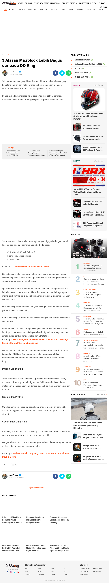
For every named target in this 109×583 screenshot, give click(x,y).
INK (52, 568)
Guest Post (84, 574)
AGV (27, 568)
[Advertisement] (54, 33)
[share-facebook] (55, 73)
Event (36, 3)
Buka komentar (36, 488)
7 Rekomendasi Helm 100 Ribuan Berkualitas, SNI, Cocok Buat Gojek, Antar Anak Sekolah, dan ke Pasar (93, 321)
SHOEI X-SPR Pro (82, 77)
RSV (65, 571)
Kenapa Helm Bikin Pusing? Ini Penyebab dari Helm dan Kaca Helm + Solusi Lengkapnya (94, 447)
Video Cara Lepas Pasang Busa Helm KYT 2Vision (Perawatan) (58, 153)
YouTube (18, 573)
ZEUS (66, 574)
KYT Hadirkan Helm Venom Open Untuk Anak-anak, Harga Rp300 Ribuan (93, 127)
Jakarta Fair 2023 (82, 60)
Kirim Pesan (84, 571)
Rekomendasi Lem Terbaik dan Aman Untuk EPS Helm (13, 153)
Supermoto (91, 9)
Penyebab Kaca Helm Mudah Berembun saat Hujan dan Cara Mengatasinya (92, 458)
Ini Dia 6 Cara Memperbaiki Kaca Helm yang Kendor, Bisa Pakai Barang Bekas (93, 345)
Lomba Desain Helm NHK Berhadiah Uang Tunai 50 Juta (93, 213)
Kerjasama (97, 571)
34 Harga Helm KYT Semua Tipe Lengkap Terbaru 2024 (92, 295)
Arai (39, 568)
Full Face (21, 9)
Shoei (53, 574)
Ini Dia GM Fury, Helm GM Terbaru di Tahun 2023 (92, 149)
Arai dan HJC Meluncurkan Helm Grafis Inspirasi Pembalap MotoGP (88, 116)
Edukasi (28, 3)
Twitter (14, 573)
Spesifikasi (55, 3)
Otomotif (44, 3)
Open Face (32, 9)
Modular (80, 9)
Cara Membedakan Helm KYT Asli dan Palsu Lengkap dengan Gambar (93, 281)
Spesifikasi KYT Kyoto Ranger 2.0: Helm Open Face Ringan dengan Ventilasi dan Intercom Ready (93, 436)
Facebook (7, 573)
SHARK (28, 574)
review (93, 3)
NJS (52, 571)
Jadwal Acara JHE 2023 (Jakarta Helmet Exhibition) (93, 203)
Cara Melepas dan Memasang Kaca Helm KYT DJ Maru (92, 385)
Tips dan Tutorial (70, 3)
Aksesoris (7, 465)
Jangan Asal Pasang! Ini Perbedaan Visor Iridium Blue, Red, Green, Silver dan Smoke (93, 372)
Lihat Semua (98, 85)
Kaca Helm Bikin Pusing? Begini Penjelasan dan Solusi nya (36, 153)
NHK (40, 571)
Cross (63, 9)
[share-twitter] (62, 73)
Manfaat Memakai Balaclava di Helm (31, 267)
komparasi (84, 3)
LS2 (26, 571)
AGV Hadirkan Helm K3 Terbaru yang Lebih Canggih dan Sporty (93, 138)
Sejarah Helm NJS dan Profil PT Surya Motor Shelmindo (92, 358)
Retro (71, 9)
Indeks (9, 9)
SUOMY (41, 574)
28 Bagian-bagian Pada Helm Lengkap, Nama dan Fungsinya (92, 268)
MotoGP (54, 9)
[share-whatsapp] (68, 73)
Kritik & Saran (98, 568)
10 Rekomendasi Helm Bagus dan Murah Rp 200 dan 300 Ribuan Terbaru (92, 308)
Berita (20, 3)
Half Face (43, 9)
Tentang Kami (85, 568)
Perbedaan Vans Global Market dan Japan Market (93, 333)
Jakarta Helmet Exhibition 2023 (88, 64)
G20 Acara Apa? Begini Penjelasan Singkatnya (93, 224)
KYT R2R (79, 69)
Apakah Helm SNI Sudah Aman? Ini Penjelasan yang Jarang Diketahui (88, 425)
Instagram (11, 573)
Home (4, 55)
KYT (65, 568)
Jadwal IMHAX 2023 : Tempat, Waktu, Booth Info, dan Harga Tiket (87, 192)
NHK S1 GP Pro (81, 73)
